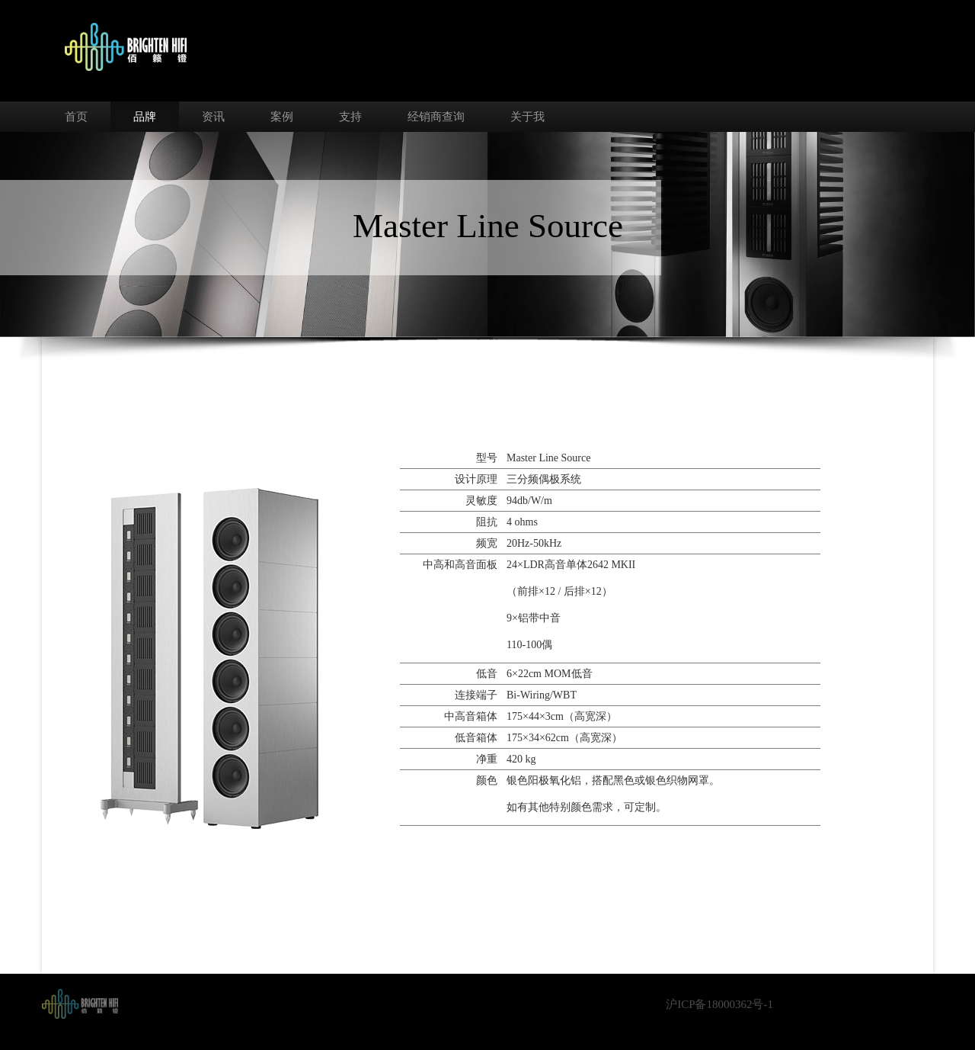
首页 (76, 117)
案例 (281, 117)
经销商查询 (436, 117)
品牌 (144, 117)
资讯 (213, 117)
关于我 (527, 117)
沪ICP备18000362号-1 (719, 1004)
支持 (350, 117)
